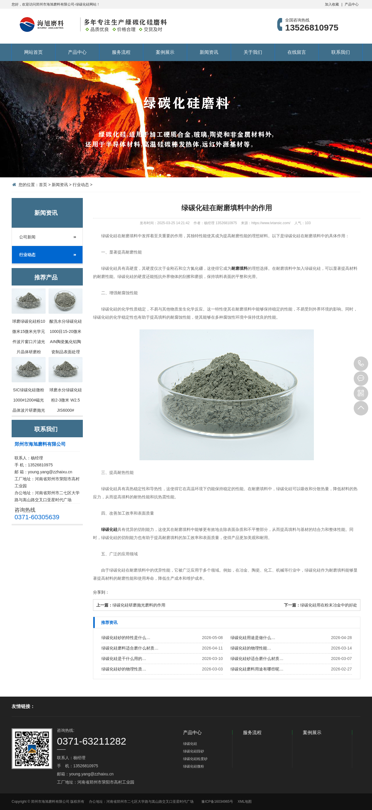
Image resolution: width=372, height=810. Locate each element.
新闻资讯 (209, 52)
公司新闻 (27, 237)
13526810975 (361, 363)
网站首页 (33, 52)
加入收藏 (332, 4)
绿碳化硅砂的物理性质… (123, 669)
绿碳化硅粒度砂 (195, 759)
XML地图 (245, 802)
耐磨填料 (239, 268)
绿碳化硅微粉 (193, 766)
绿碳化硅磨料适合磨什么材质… (129, 648)
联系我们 (340, 52)
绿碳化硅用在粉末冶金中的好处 (328, 605)
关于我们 (253, 52)
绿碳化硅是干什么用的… (123, 658)
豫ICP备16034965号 (217, 802)
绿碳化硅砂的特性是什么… (125, 637)
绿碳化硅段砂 (193, 751)
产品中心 (352, 4)
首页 (43, 184)
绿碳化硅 (109, 529)
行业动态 (81, 184)
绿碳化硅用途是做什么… (252, 637)
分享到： (101, 592)
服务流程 (121, 52)
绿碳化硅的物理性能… (250, 648)
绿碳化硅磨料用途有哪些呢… (256, 669)
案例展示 (165, 52)
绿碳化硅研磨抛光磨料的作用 (138, 605)
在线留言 (296, 52)
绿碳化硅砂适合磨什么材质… (256, 658)
